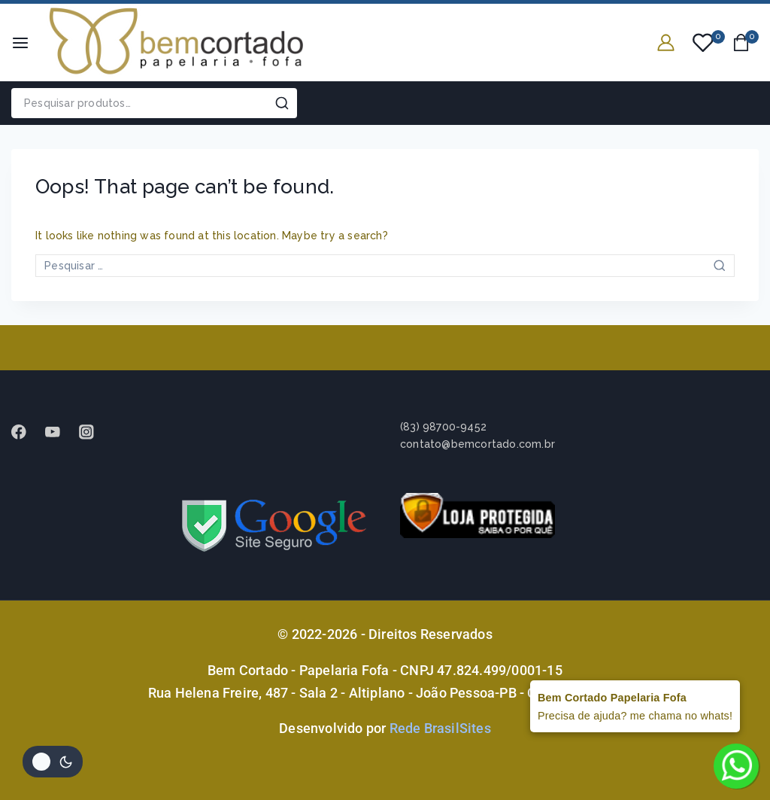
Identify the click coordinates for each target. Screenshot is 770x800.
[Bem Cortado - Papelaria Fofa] (176, 42)
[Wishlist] (703, 43)
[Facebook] (26, 431)
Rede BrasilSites (440, 728)
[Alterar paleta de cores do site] (53, 761)
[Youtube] (59, 431)
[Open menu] (20, 43)
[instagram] (93, 431)
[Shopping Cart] (745, 42)
